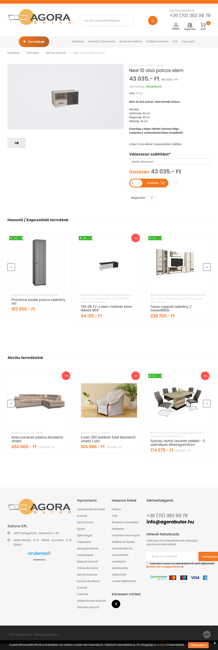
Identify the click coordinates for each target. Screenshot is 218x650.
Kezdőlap (78, 41)
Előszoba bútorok (88, 607)
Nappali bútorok (87, 561)
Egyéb (81, 529)
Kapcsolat (188, 41)
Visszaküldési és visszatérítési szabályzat (122, 555)
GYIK (175, 41)
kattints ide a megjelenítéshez (165, 566)
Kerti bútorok (85, 522)
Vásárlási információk (101, 41)
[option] (65, 96)
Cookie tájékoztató (124, 581)
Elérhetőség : (137, 86)
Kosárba (156, 183)
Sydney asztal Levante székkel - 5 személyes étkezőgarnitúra (177, 442)
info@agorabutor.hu (170, 522)
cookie (160, 645)
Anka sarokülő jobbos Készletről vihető (37, 439)
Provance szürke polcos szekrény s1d (38, 301)
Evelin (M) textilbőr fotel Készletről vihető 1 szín (108, 439)
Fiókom (116, 509)
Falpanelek (84, 542)
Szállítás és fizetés (157, 41)
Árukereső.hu (39, 560)
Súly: (132, 93)
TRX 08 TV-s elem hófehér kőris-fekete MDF (107, 308)
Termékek (32, 53)
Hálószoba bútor (87, 568)
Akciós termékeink (130, 41)
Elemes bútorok (56, 53)
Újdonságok (84, 535)
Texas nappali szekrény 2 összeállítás (170, 308)
